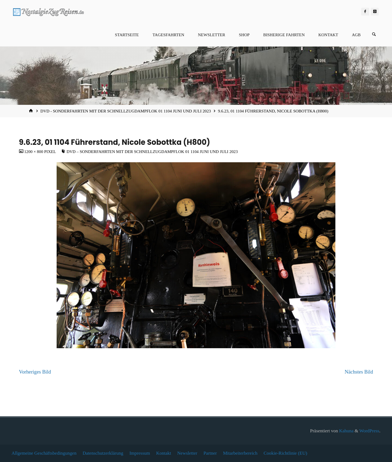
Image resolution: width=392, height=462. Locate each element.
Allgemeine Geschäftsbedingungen (44, 453)
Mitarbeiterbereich (240, 453)
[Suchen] (374, 34)
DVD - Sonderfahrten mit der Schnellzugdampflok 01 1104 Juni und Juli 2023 (125, 111)
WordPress (369, 430)
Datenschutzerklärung (103, 453)
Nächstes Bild (359, 372)
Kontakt (163, 453)
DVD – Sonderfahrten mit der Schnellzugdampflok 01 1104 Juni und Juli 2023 (152, 151)
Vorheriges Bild (35, 372)
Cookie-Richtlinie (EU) (285, 453)
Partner (210, 453)
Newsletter (187, 453)
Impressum (139, 453)
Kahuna (345, 430)
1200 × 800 (34, 151)
